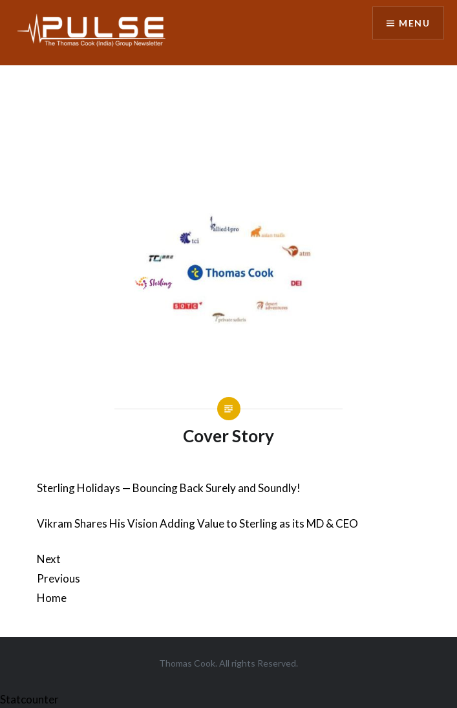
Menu (414, 22)
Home (52, 598)
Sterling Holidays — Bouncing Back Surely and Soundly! (169, 488)
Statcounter (29, 699)
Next (49, 559)
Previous (58, 578)
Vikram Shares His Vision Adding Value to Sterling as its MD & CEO (197, 523)
